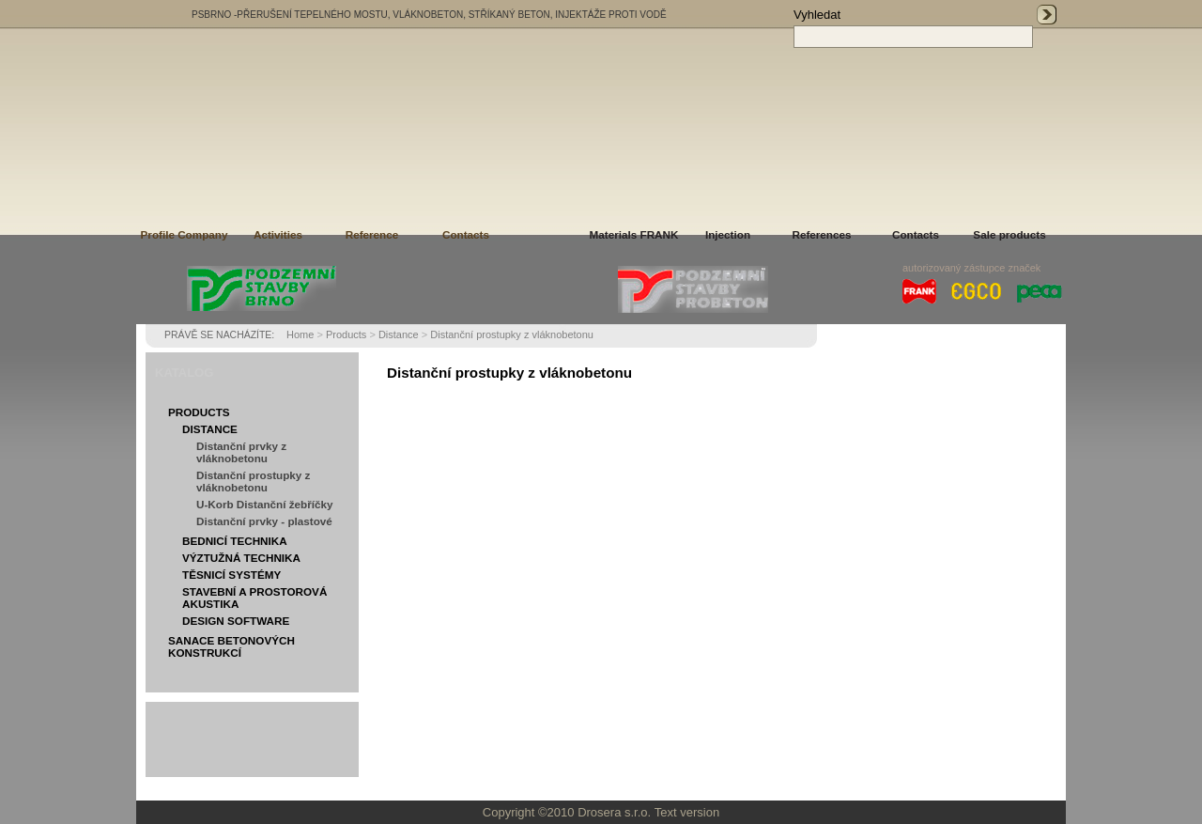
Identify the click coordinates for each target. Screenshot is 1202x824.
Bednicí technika (234, 541)
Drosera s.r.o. (614, 812)
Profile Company (184, 234)
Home (300, 334)
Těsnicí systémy (231, 574)
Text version (687, 812)
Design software (235, 620)
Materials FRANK (634, 234)
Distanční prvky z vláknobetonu (241, 452)
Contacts (465, 234)
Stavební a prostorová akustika (254, 597)
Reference (372, 234)
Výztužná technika (241, 558)
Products (346, 334)
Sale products (1009, 234)
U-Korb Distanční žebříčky (264, 504)
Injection (727, 234)
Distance (398, 334)
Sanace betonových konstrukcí (231, 646)
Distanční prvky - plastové (264, 521)
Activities (278, 234)
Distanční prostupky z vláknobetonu (511, 334)
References (821, 234)
